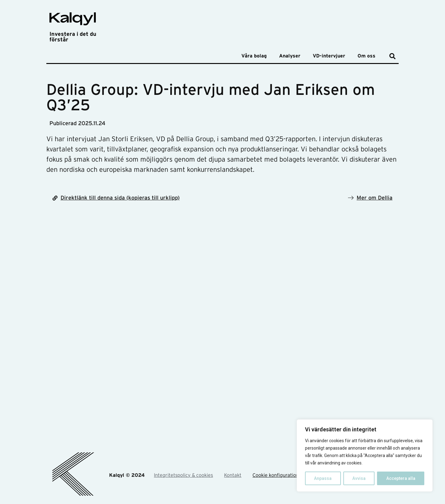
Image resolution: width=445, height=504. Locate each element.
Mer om (367, 198)
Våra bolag (254, 55)
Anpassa (323, 478)
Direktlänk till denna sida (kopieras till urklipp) (120, 198)
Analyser (289, 55)
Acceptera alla (400, 478)
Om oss (366, 55)
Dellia (385, 198)
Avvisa (359, 478)
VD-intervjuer (329, 55)
